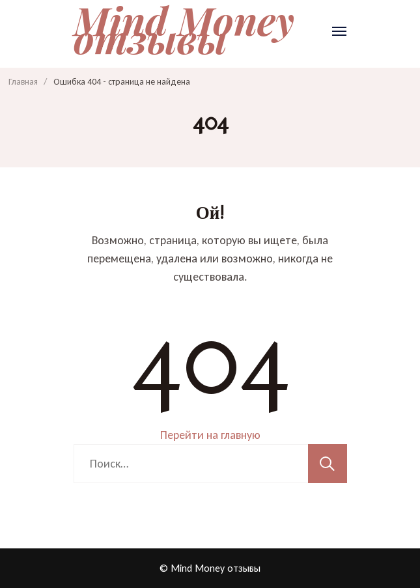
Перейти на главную (210, 435)
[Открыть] (339, 31)
